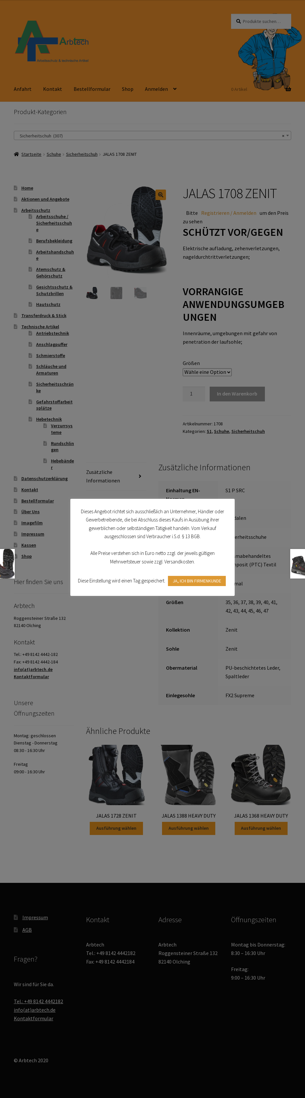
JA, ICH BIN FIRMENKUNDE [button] (197, 581)
